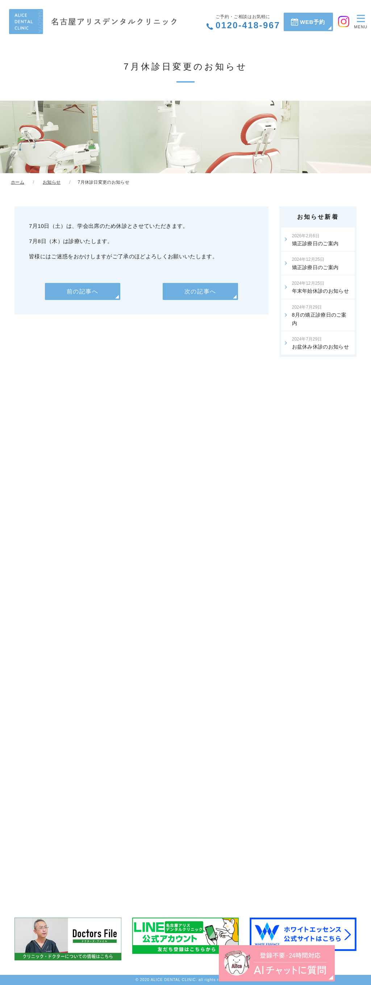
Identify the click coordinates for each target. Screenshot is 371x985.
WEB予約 (312, 22)
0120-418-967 (248, 22)
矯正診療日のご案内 (315, 239)
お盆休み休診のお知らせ (320, 343)
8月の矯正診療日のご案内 (319, 315)
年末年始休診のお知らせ (320, 287)
